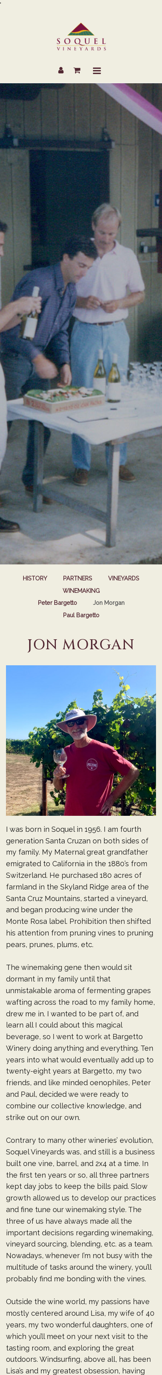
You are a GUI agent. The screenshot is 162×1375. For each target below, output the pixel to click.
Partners (77, 578)
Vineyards (123, 578)
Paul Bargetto (81, 615)
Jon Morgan (108, 602)
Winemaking (81, 590)
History (35, 578)
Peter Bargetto (57, 602)
